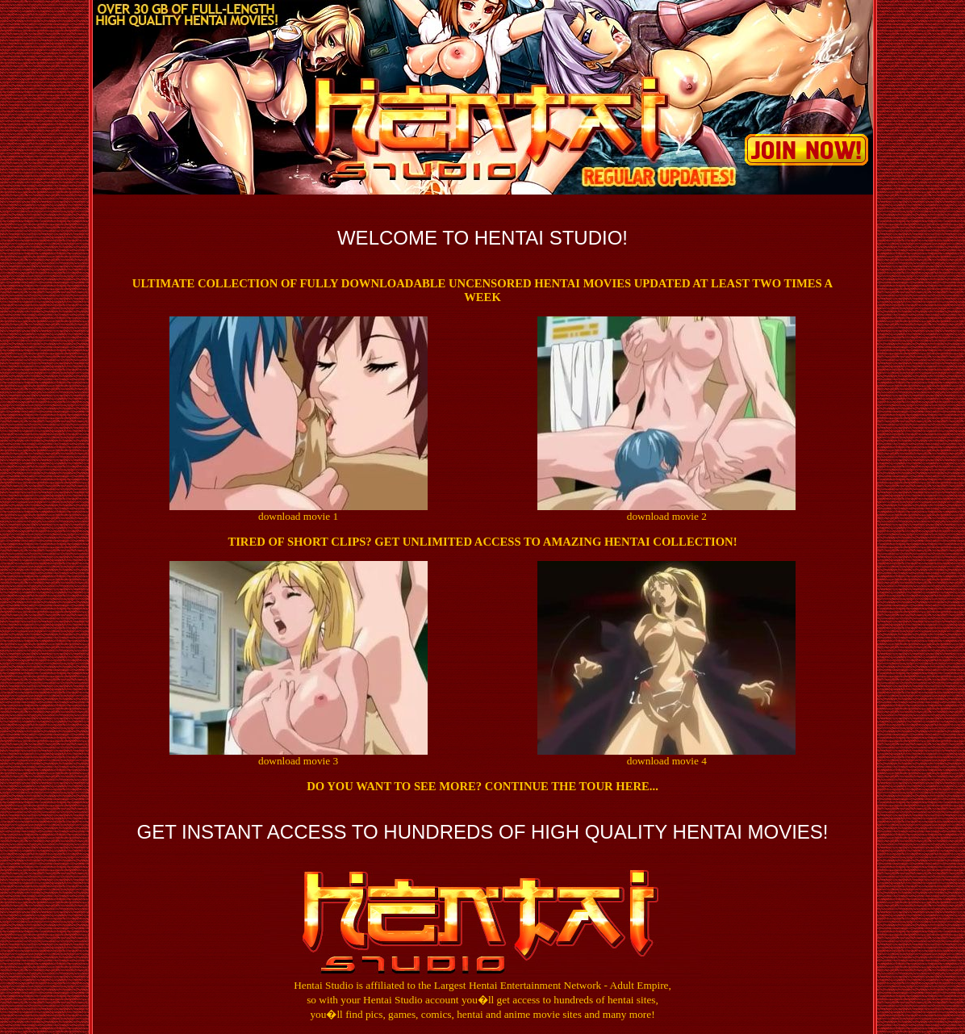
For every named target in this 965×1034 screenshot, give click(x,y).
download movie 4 (667, 761)
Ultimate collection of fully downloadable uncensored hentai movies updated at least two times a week (482, 290)
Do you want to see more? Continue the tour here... (482, 786)
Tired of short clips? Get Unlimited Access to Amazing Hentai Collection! (482, 541)
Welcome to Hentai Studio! (482, 238)
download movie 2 (667, 516)
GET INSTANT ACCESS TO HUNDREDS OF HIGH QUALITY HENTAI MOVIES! (482, 832)
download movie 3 (298, 761)
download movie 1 (298, 516)
